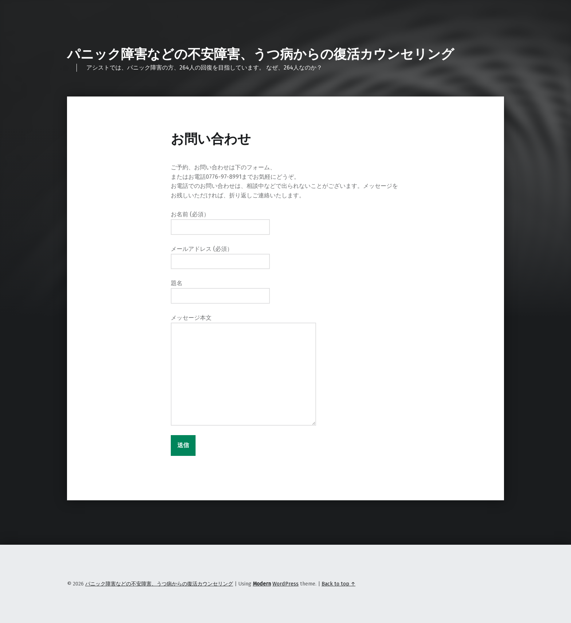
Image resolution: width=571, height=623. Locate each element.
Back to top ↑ (338, 583)
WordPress (285, 583)
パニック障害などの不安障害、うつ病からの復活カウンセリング (260, 54)
